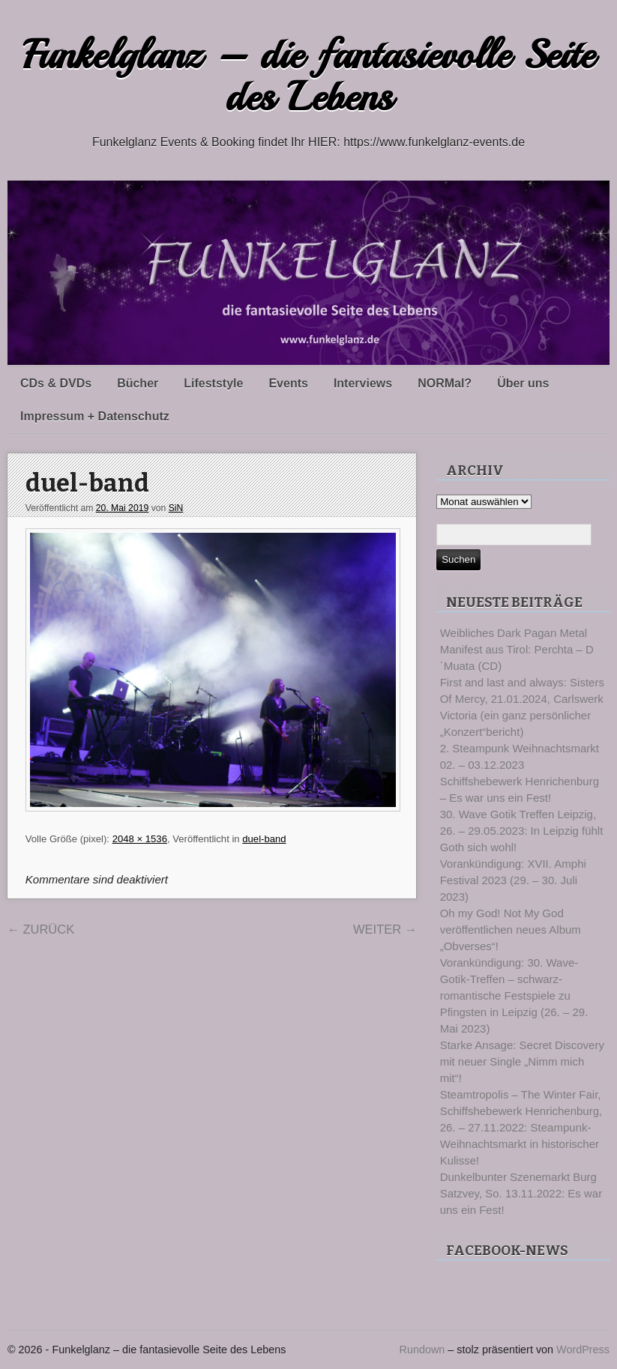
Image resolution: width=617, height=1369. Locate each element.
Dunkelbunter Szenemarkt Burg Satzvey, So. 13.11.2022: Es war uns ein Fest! (521, 1193)
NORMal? (445, 383)
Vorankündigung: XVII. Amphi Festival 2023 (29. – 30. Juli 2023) (513, 880)
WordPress (583, 1350)
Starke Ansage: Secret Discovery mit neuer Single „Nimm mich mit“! (522, 1061)
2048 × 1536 (139, 838)
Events (287, 383)
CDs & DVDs (55, 383)
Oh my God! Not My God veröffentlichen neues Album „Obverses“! (510, 929)
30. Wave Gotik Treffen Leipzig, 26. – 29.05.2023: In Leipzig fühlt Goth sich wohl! (522, 830)
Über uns (523, 383)
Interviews (363, 383)
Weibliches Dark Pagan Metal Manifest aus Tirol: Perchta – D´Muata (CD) (517, 649)
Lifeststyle (213, 383)
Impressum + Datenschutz (94, 416)
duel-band (87, 483)
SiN (176, 508)
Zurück (40, 929)
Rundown (422, 1350)
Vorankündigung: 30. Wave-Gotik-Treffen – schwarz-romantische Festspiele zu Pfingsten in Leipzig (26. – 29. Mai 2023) (514, 995)
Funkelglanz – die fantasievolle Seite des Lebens (308, 76)
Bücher (137, 383)
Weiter (385, 929)
